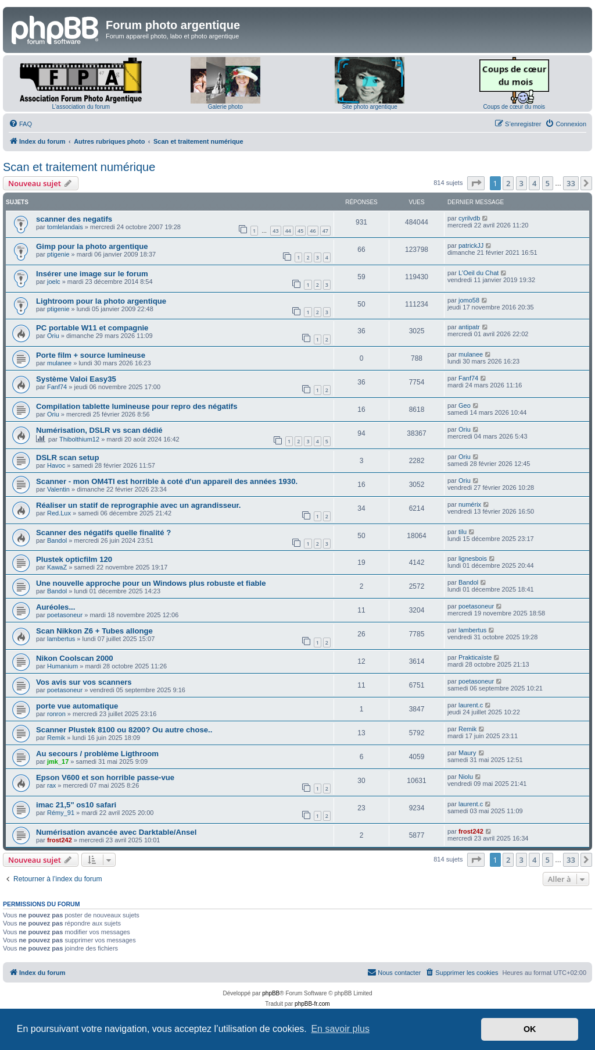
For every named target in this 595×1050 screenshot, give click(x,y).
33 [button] (571, 183)
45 (300, 230)
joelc (53, 281)
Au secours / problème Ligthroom (97, 753)
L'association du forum (81, 107)
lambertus (61, 638)
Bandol (57, 540)
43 (275, 230)
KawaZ (57, 567)
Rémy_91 (60, 812)
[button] (476, 183)
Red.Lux (59, 513)
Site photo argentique (369, 107)
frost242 (59, 840)
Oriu (53, 335)
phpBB (270, 993)
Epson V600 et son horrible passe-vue (105, 777)
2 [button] (508, 183)
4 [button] (534, 183)
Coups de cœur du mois (514, 107)
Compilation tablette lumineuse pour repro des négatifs (137, 406)
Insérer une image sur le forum (92, 273)
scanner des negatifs (74, 219)
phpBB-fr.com (312, 1004)
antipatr (469, 326)
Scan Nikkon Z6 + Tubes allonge (94, 631)
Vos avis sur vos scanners (84, 682)
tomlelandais (65, 226)
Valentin (58, 489)
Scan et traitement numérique (79, 167)
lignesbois (472, 558)
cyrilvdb (469, 218)
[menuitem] (20, 124)
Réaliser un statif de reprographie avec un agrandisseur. (138, 505)
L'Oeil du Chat (478, 272)
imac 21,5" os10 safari (76, 804)
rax (51, 785)
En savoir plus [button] (340, 1029)
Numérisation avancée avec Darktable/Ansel (116, 832)
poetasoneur (65, 614)
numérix (469, 504)
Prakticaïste (475, 657)
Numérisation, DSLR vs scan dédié (99, 430)
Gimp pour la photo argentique (92, 246)
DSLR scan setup (67, 457)
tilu (462, 531)
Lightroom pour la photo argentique (101, 301)
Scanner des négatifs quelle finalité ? (103, 532)
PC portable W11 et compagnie (92, 327)
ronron (56, 713)
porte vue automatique (77, 706)
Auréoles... (55, 607)
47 (325, 230)
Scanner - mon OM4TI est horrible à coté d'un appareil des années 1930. (167, 481)
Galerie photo (225, 107)
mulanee (59, 363)
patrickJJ (470, 245)
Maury (467, 752)
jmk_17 (58, 761)
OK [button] (530, 1029)
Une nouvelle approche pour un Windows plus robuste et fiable (151, 583)
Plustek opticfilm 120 (74, 559)
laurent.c (470, 705)
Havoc (56, 465)
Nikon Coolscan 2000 (74, 658)
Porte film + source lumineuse (90, 355)
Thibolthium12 (79, 439)
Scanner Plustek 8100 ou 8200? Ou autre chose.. (124, 729)
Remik (56, 737)
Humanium (62, 666)
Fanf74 (57, 386)
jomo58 (468, 300)
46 (313, 230)
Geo (464, 405)
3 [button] (521, 183)
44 (288, 230)
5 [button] (548, 183)
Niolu (465, 776)
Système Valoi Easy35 (76, 379)
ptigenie (58, 254)
